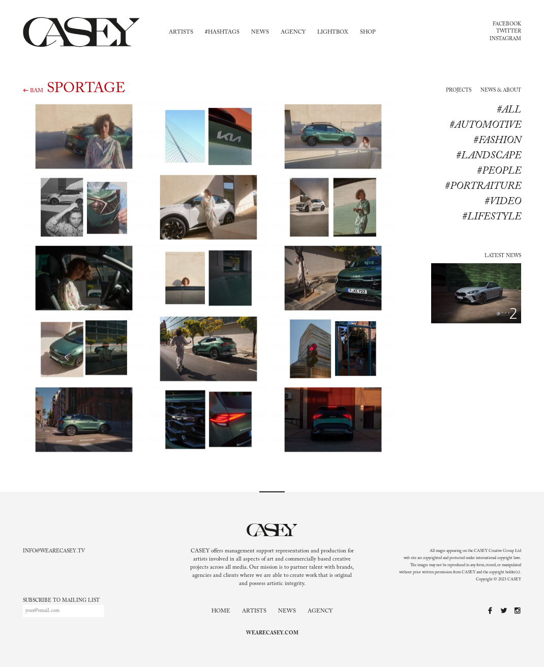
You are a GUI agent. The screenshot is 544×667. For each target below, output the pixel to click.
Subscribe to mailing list (61, 600)
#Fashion (497, 140)
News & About (500, 90)
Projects (458, 90)
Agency (293, 32)
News (260, 32)
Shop (368, 32)
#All (509, 110)
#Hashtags (222, 32)
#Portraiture (483, 186)
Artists (181, 32)
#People (499, 171)
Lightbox (332, 32)
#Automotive (485, 125)
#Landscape (488, 156)
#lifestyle (491, 217)
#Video (503, 202)
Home (220, 611)
